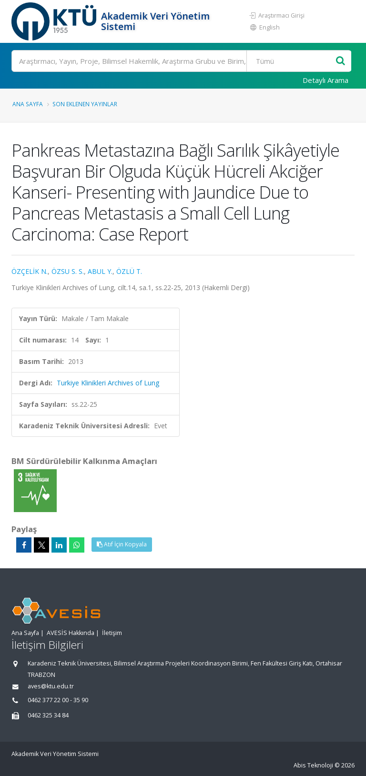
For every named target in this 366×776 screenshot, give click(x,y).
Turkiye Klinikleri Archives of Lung (108, 382)
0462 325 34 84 (48, 715)
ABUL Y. (100, 271)
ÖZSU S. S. (67, 271)
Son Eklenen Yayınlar (84, 104)
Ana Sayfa (27, 104)
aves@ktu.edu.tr (51, 686)
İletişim (112, 633)
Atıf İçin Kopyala (122, 544)
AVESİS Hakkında (70, 633)
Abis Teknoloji (313, 765)
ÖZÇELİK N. (29, 271)
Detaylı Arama (325, 80)
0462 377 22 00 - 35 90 (58, 700)
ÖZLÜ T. (129, 271)
